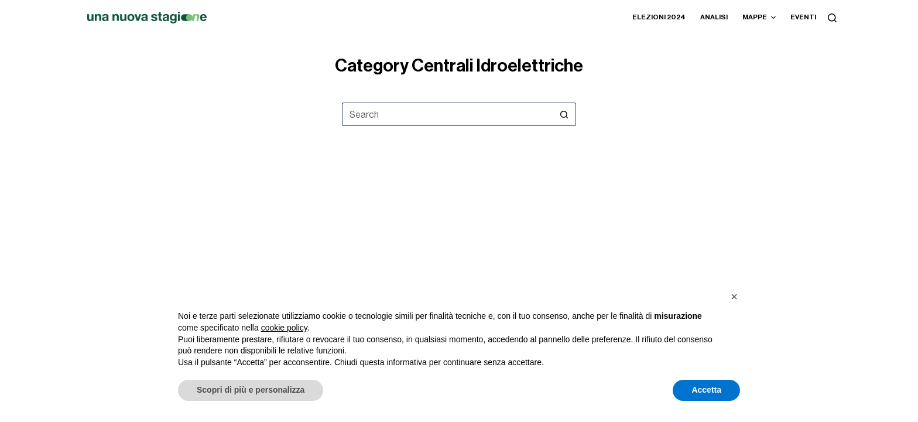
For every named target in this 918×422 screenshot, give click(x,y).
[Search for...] (447, 114)
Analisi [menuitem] (714, 17)
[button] (734, 296)
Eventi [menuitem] (803, 17)
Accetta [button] (706, 389)
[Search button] (564, 114)
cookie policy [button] (284, 327)
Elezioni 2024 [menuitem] (659, 17)
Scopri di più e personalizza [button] (250, 389)
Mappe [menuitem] (760, 17)
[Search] (832, 17)
